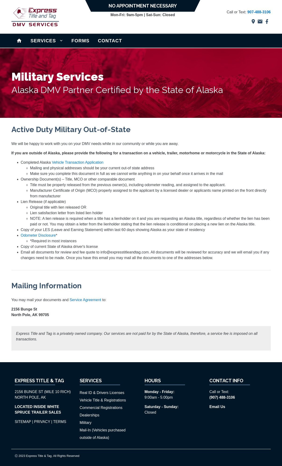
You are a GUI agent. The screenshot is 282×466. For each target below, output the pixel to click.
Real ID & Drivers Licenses (102, 393)
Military (86, 423)
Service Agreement (85, 300)
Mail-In (86, 430)
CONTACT (110, 40)
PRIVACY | (43, 422)
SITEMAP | (24, 422)
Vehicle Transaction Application (78, 162)
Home (19, 40)
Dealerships (89, 415)
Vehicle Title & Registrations (103, 400)
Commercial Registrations (101, 408)
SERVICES (43, 40)
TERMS (59, 422)
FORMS (80, 40)
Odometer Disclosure (38, 235)
